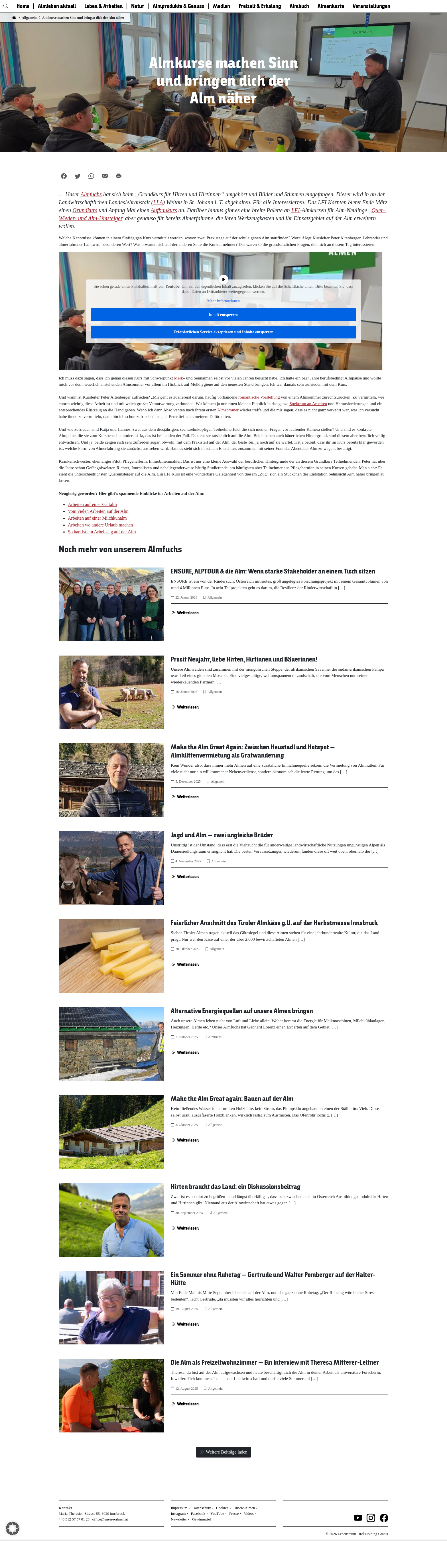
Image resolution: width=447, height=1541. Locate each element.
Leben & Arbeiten (103, 6)
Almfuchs (215, 1037)
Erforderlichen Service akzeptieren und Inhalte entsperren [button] (224, 332)
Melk (178, 378)
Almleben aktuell (57, 6)
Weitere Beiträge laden (223, 1452)
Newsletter (179, 1519)
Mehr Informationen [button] (223, 301)
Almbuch (299, 6)
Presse (234, 1513)
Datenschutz (201, 1508)
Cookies (222, 1508)
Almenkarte (331, 6)
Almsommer (228, 410)
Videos (249, 1513)
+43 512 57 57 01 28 (74, 1519)
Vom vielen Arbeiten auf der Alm (98, 511)
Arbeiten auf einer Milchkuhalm (97, 518)
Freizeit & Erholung (260, 6)
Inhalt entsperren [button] (223, 315)
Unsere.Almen (244, 1508)
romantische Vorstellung (259, 397)
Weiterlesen (185, 613)
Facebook (198, 1513)
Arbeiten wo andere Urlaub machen (100, 524)
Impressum (179, 1508)
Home (23, 6)
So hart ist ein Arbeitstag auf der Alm (102, 531)
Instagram (178, 1513)
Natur (137, 6)
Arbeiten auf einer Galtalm (92, 504)
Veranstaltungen (371, 6)
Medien (221, 6)
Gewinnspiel (201, 1519)
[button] (12, 1528)
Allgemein (215, 597)
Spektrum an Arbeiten (308, 403)
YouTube (217, 1513)
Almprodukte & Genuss (178, 6)
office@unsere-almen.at (110, 1519)
